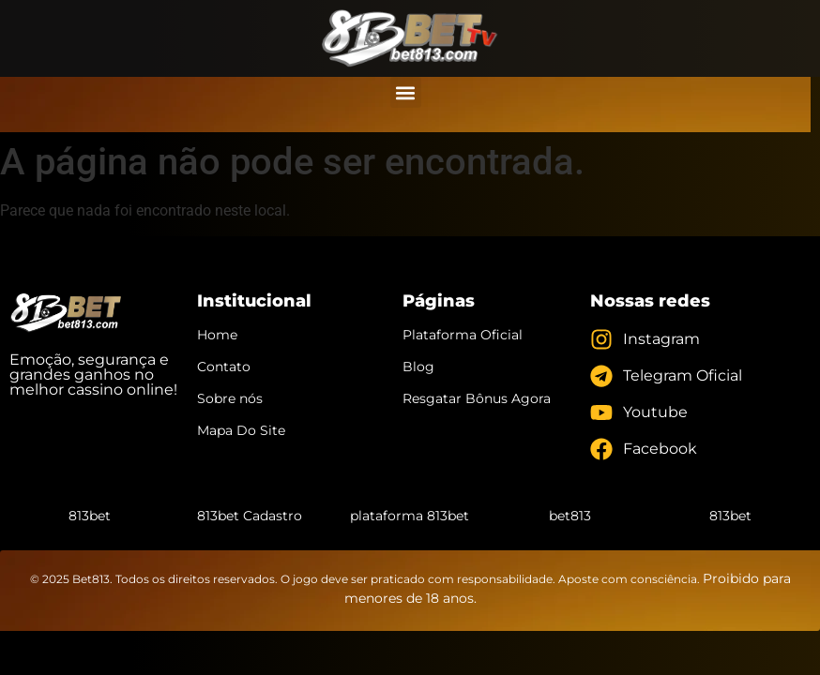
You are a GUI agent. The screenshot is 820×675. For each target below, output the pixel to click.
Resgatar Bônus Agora (476, 398)
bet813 (570, 515)
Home (217, 334)
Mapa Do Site (241, 430)
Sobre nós (230, 398)
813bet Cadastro (249, 515)
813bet (89, 515)
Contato (224, 366)
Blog (418, 366)
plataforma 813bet (409, 515)
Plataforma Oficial (462, 334)
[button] (405, 92)
